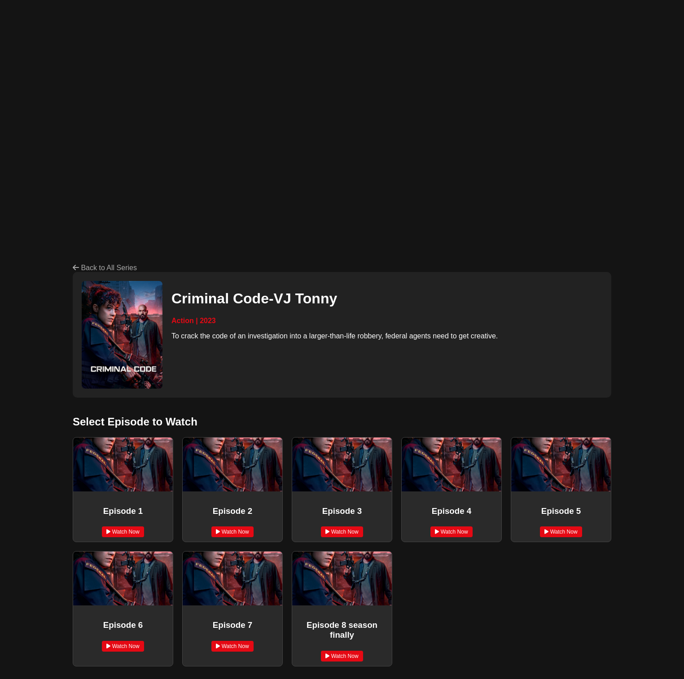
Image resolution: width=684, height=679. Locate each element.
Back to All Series (105, 268)
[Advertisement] (282, 75)
